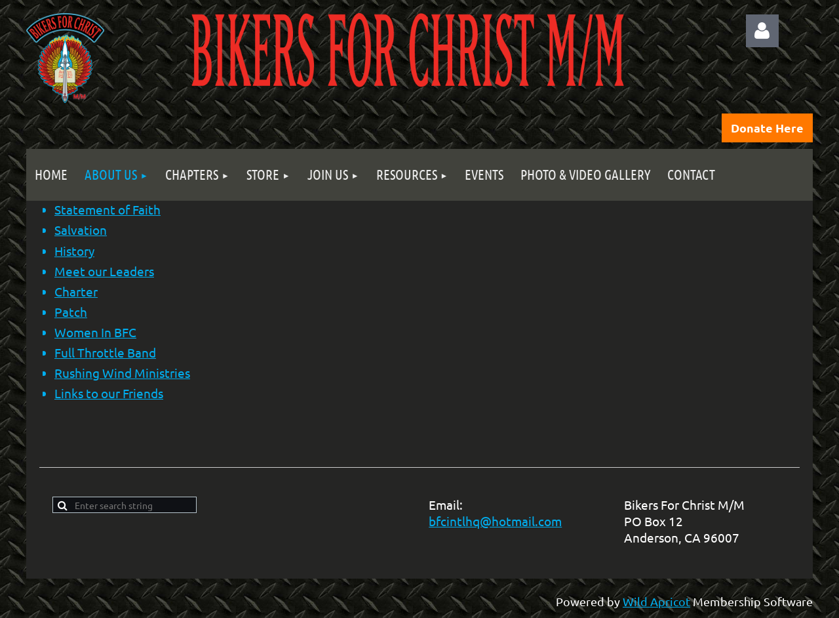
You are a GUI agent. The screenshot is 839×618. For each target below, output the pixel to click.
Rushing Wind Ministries (122, 373)
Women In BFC (95, 332)
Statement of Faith (107, 209)
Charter (76, 291)
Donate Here (767, 127)
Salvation (80, 229)
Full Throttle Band (105, 352)
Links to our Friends (108, 393)
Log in (762, 30)
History (74, 250)
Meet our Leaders (104, 271)
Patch (70, 311)
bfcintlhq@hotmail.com (495, 521)
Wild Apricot (656, 601)
